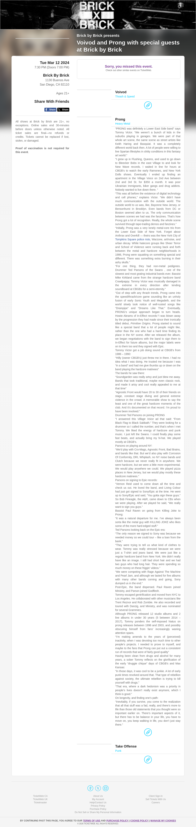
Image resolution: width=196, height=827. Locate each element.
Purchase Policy (98, 809)
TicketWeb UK (40, 799)
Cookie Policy (139, 820)
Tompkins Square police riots (132, 241)
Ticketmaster (40, 802)
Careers (156, 802)
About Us (98, 796)
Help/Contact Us (98, 802)
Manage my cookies (163, 820)
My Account (98, 799)
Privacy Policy (98, 806)
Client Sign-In (156, 796)
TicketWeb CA (40, 796)
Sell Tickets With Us (155, 799)
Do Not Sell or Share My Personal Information (98, 812)
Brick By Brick (56, 87)
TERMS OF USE (92, 820)
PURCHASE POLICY (117, 820)
